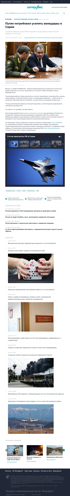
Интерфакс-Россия (36, 2)
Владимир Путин (10, 190)
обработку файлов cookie (23, 483)
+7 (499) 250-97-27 (15, 487)
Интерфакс (35, 7)
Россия (19, 190)
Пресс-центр (28, 471)
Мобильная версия (6, 2)
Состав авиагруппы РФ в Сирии (21, 136)
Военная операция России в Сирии (26, 19)
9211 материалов (31, 461)
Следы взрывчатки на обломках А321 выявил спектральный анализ (43, 37)
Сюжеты (53, 13)
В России (12, 13)
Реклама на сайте (46, 471)
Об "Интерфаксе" (17, 2)
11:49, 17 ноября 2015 (44, 19)
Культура (33, 13)
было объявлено (56, 122)
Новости (48, 13)
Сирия (24, 190)
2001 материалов (12, 462)
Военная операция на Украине (34, 458)
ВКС (38, 190)
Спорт (29, 13)
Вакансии (37, 471)
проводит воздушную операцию (33, 113)
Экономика (23, 13)
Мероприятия (57, 471)
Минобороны (31, 190)
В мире (18, 13)
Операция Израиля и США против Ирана (14, 458)
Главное (7, 13)
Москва (39, 13)
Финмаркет (46, 2)
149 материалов (51, 459)
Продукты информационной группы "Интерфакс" (30, 491)
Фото (57, 13)
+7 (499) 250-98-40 (50, 485)
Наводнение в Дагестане (55, 457)
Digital (43, 13)
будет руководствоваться (51, 128)
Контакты (8, 471)
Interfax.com (27, 2)
